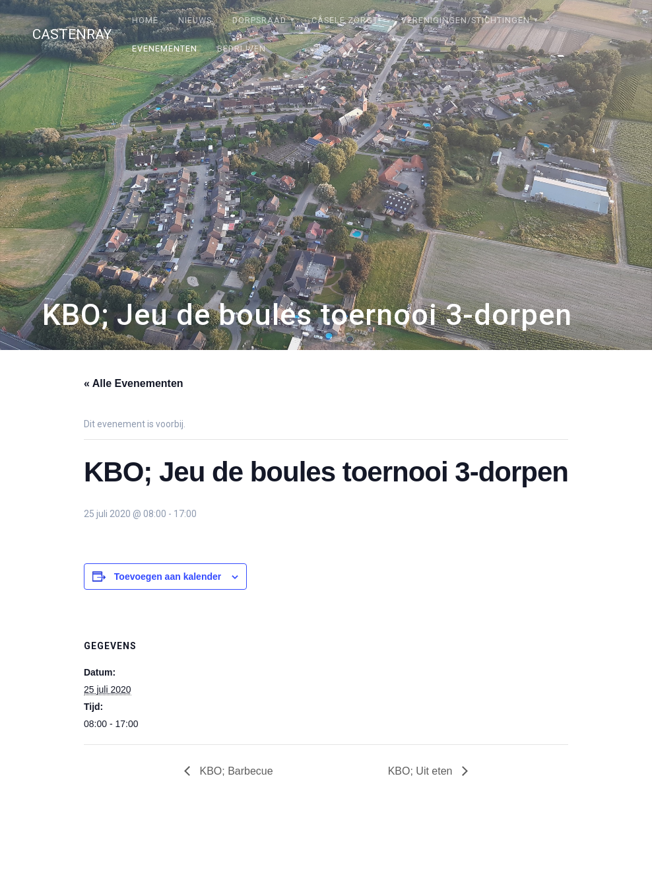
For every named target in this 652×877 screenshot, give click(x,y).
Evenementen (164, 48)
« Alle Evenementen (133, 383)
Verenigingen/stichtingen (465, 20)
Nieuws (195, 20)
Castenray (72, 35)
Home (145, 20)
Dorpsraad (259, 20)
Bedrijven (241, 48)
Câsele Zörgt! (346, 20)
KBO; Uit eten (421, 771)
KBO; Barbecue (235, 771)
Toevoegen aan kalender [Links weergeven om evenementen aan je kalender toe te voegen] (167, 576)
